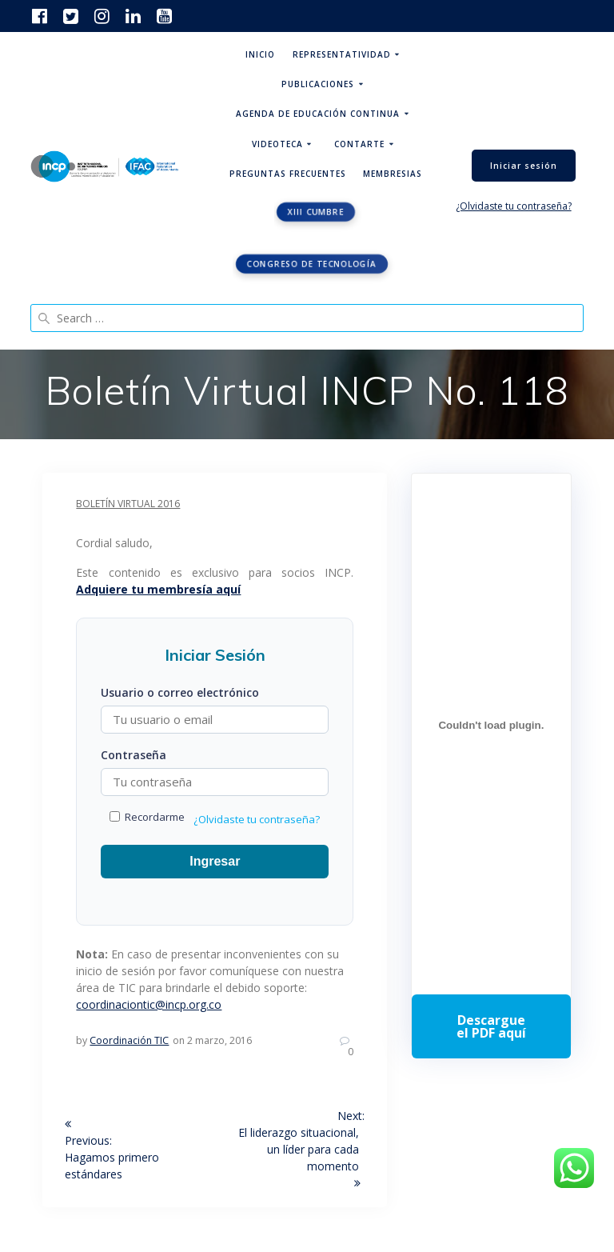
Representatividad (342, 54)
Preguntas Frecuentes (287, 173)
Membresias (392, 173)
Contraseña (133, 754)
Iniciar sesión (523, 165)
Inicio (260, 54)
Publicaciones (317, 84)
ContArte (359, 144)
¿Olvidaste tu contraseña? (514, 206)
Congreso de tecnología (311, 264)
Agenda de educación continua (318, 113)
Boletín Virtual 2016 (128, 503)
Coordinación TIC (129, 1040)
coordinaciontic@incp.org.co (148, 1004)
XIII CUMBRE (316, 212)
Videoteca (277, 144)
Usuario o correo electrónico (180, 692)
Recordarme (147, 817)
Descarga (491, 1026)
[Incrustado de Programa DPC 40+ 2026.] (491, 725)
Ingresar (214, 861)
